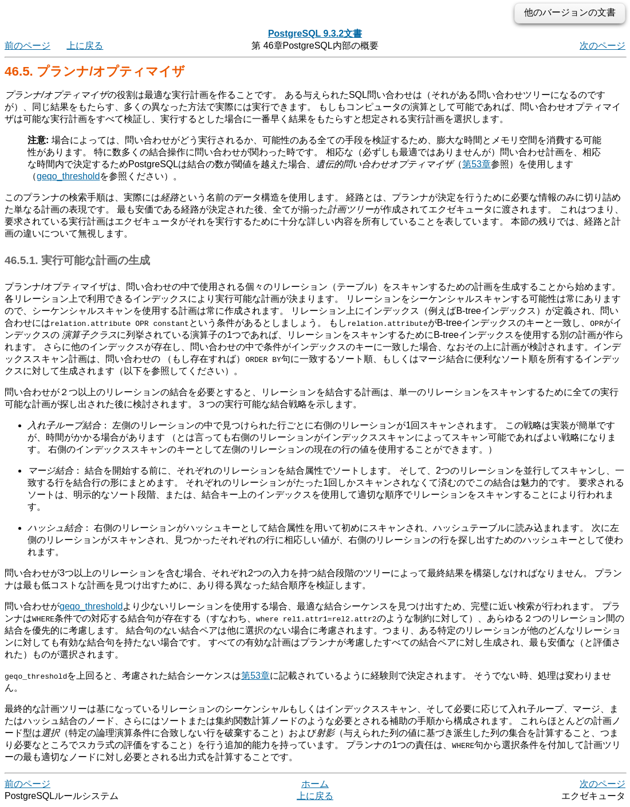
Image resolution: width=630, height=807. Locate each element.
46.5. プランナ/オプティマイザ (95, 71)
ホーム (315, 784)
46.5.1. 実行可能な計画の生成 (77, 260)
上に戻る (84, 45)
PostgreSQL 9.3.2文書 (315, 33)
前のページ (27, 45)
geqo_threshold (68, 176)
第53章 (476, 164)
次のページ (602, 45)
